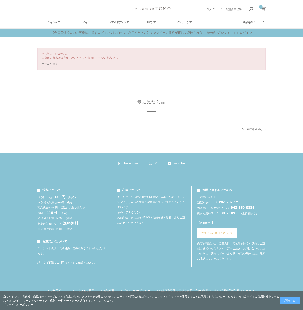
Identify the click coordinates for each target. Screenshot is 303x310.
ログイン (211, 9)
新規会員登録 (234, 9)
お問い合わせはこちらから (217, 233)
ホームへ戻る (50, 63)
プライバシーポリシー (136, 290)
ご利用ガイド (58, 290)
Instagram (131, 163)
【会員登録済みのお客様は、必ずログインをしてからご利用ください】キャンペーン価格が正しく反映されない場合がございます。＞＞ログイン (151, 32)
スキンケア (54, 22)
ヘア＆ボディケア (119, 22)
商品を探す (249, 22)
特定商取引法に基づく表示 (175, 290)
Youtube (179, 163)
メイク (86, 22)
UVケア (151, 22)
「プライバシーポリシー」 (19, 304)
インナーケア (184, 22)
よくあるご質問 (84, 290)
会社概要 (108, 290)
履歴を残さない (256, 129)
